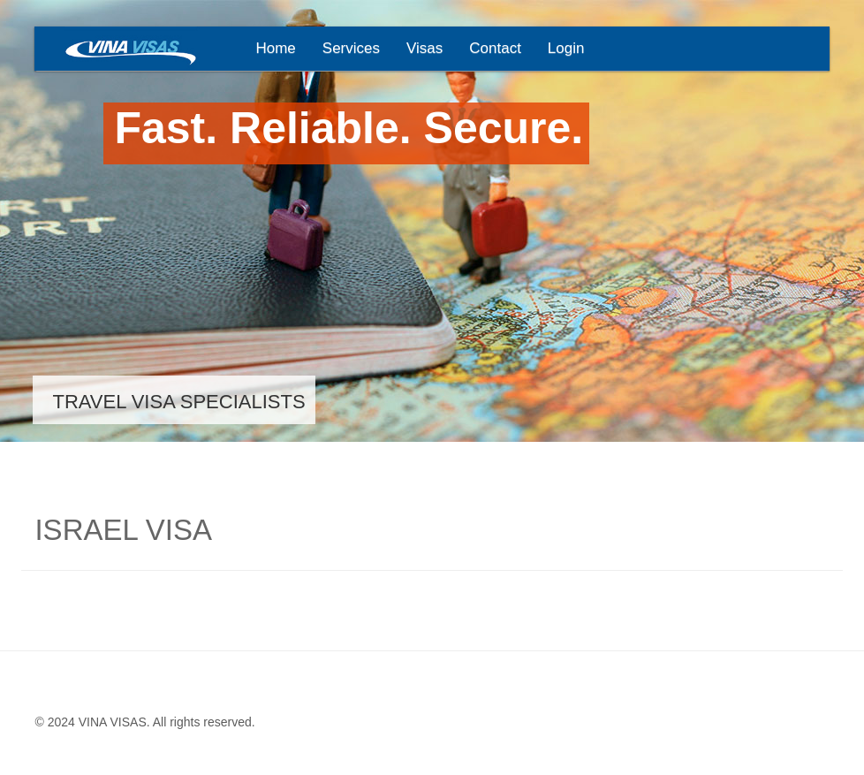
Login (566, 48)
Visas (424, 48)
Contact (495, 48)
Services (351, 48)
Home (275, 48)
